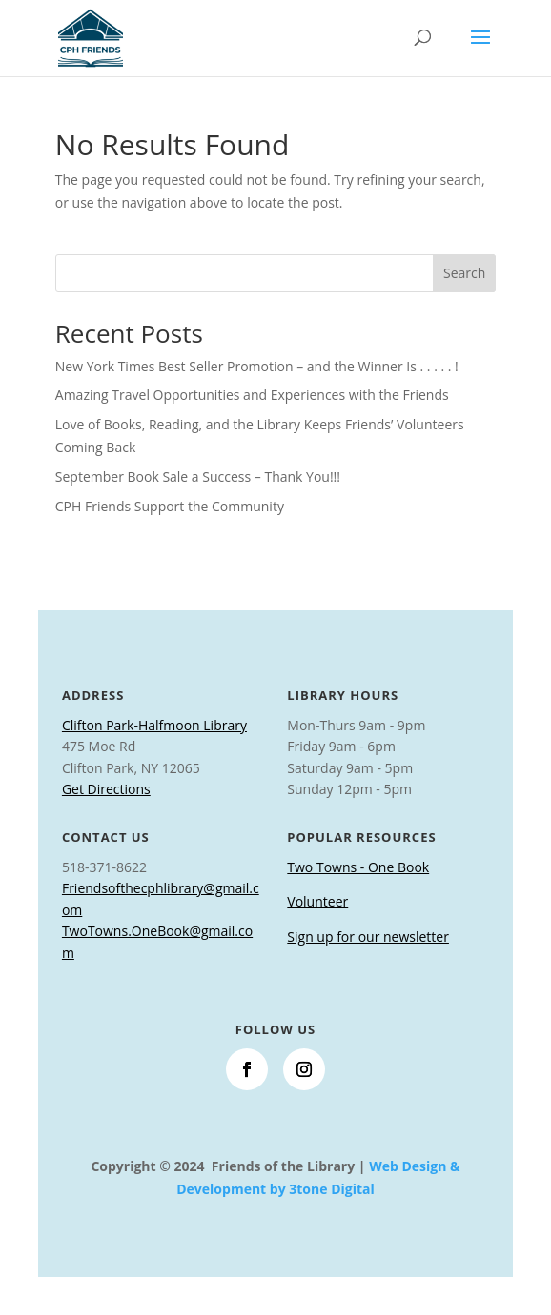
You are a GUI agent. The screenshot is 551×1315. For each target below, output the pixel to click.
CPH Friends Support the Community (169, 506)
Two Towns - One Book (358, 867)
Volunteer (317, 901)
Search (464, 273)
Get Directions (106, 789)
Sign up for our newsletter (368, 936)
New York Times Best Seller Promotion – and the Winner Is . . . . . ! (257, 366)
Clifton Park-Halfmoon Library (154, 725)
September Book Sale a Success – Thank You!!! (197, 477)
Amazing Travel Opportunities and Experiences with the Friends (252, 395)
